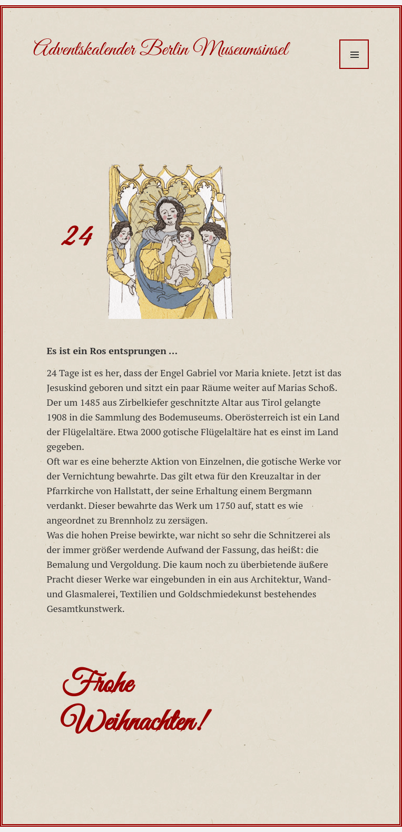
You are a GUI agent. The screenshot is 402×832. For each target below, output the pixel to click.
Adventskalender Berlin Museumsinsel (160, 50)
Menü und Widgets (354, 54)
